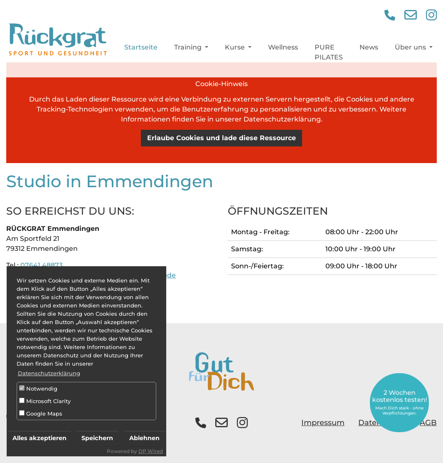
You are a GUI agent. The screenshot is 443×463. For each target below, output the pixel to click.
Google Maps (40, 413)
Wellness (283, 50)
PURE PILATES (329, 55)
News (368, 50)
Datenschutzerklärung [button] (49, 373)
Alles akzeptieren (39, 438)
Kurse (235, 50)
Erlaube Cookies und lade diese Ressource (221, 138)
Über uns (411, 50)
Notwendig (38, 388)
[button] (389, 17)
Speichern (97, 438)
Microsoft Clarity (45, 401)
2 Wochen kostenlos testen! (399, 402)
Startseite (141, 50)
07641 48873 (41, 265)
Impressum (323, 422)
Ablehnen (144, 438)
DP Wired (150, 451)
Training (188, 50)
